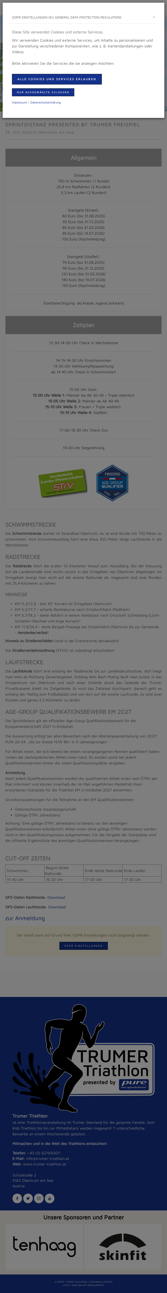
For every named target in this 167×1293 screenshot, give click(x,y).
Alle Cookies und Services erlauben (56, 79)
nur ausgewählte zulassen (43, 92)
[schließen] (154, 16)
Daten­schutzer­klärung (45, 102)
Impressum (19, 102)
